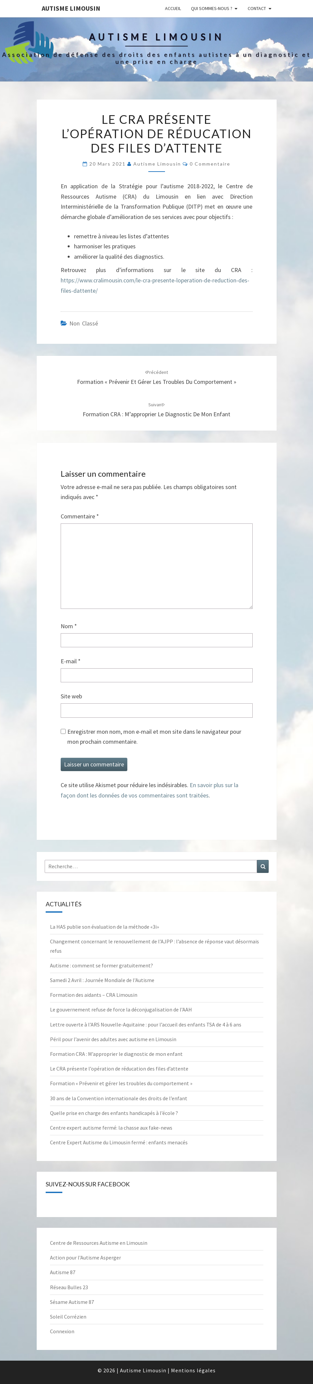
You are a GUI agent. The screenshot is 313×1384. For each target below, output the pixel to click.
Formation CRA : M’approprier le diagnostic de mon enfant (116, 1054)
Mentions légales (193, 1370)
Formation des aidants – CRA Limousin (93, 994)
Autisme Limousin (71, 8)
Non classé (83, 323)
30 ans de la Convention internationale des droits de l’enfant (118, 1098)
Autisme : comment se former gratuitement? (101, 965)
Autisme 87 (62, 1272)
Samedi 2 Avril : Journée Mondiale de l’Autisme (102, 980)
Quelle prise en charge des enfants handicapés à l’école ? (114, 1113)
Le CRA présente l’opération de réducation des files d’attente (119, 1068)
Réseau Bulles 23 (69, 1287)
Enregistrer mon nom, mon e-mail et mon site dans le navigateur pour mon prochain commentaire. (154, 737)
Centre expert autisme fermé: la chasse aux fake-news (111, 1127)
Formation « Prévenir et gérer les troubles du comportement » (121, 1083)
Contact (257, 8)
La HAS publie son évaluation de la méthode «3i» (104, 926)
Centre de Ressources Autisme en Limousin (98, 1242)
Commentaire (80, 516)
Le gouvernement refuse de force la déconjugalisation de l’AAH (121, 1009)
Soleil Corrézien (68, 1316)
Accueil (173, 8)
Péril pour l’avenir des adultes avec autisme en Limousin (113, 1039)
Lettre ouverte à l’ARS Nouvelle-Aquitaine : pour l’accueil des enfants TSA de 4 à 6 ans (145, 1024)
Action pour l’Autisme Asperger (85, 1257)
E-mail (71, 661)
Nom (69, 626)
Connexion (62, 1331)
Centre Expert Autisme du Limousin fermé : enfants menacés (119, 1142)
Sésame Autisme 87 (72, 1302)
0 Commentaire (210, 164)
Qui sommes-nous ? (211, 8)
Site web (71, 696)
